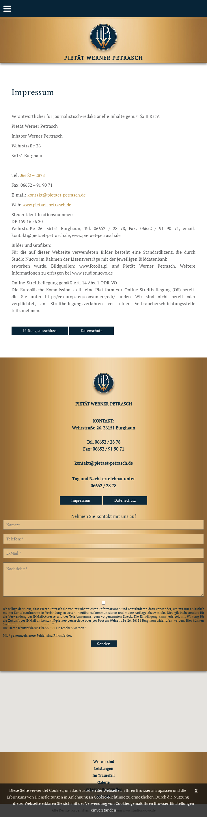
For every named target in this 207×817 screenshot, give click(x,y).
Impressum (80, 500)
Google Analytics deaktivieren (30, 624)
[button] (103, 706)
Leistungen (103, 768)
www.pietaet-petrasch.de (47, 205)
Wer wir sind (103, 761)
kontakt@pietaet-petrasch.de (56, 195)
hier (52, 628)
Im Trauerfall (103, 775)
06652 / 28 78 (103, 485)
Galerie (103, 782)
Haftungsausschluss (40, 330)
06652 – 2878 (32, 175)
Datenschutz (91, 330)
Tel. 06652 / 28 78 (103, 442)
